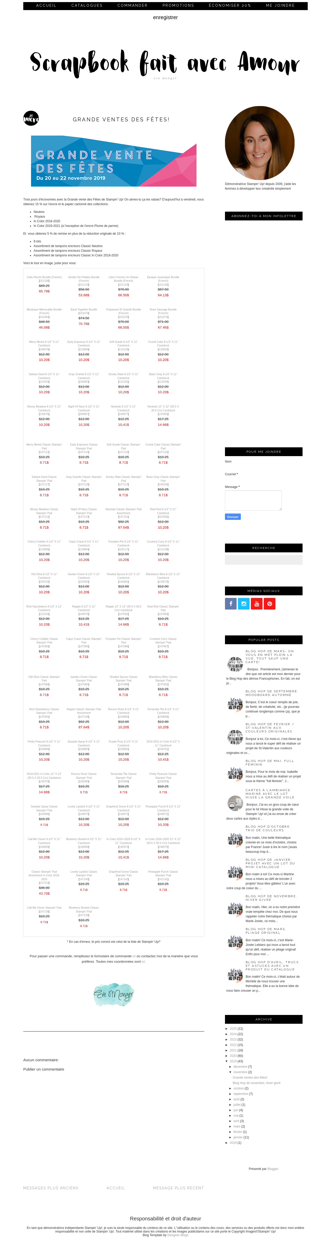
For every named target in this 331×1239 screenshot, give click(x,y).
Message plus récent (178, 1188)
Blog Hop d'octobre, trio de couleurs (268, 828)
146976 (83, 614)
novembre (240, 1072)
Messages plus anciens (51, 1188)
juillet (237, 1105)
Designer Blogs (177, 1235)
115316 (44, 614)
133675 (163, 581)
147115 (123, 452)
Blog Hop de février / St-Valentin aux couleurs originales (270, 727)
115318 (123, 349)
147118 (83, 484)
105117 (123, 549)
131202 (123, 381)
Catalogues (87, 5)
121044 (163, 381)
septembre (241, 1094)
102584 (83, 581)
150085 (44, 814)
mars (237, 1126)
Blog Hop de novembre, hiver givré (257, 1083)
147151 (123, 516)
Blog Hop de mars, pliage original (266, 930)
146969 (44, 846)
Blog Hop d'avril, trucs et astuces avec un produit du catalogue (272, 965)
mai (236, 1115)
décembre (240, 1067)
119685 (44, 549)
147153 (44, 882)
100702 (44, 581)
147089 (83, 684)
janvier (238, 1137)
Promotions (178, 5)
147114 (83, 452)
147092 (163, 684)
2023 (233, 1039)
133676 (44, 414)
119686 (83, 349)
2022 (233, 1045)
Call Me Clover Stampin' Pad (44, 907)
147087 (163, 646)
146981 (123, 581)
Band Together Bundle (84, 309)
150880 (44, 749)
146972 (123, 814)
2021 (233, 1050)
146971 (163, 814)
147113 (123, 484)
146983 (83, 381)
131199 (163, 549)
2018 (233, 1143)
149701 (163, 749)
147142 (123, 879)
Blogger (272, 1169)
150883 (83, 749)
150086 (123, 781)
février (238, 1132)
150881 (123, 749)
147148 (83, 716)
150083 (163, 781)
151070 (123, 317)
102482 (163, 516)
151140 (163, 284)
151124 (123, 284)
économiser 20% (230, 5)
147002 (123, 614)
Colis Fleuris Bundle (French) (44, 277)
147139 (44, 911)
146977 (123, 414)
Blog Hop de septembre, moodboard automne (272, 693)
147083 (44, 646)
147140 (83, 879)
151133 (83, 284)
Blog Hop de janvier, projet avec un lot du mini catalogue (270, 863)
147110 (83, 516)
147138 (83, 915)
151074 (163, 317)
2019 (233, 1061)
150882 (123, 716)
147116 (163, 452)
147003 (163, 414)
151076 (83, 313)
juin (236, 1110)
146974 (163, 846)
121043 (44, 381)
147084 (163, 614)
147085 (83, 646)
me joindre (280, 5)
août (236, 1099)
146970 (83, 814)
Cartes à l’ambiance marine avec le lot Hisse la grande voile (270, 793)
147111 (44, 516)
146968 (83, 846)
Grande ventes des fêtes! (250, 1077)
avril (236, 1121)
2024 (233, 1034)
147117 (44, 484)
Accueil (46, 5)
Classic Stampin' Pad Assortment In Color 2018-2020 (44, 875)
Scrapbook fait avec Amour (165, 64)
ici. (144, 961)
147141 (163, 879)
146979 (44, 349)
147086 (123, 646)
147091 (44, 716)
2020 (233, 1056)
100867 (83, 414)
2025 (233, 1028)
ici (134, 956)
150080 (83, 781)
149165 (163, 484)
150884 (163, 716)
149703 (44, 781)
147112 (44, 452)
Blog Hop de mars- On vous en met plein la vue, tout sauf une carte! (270, 656)
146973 (123, 846)
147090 (44, 684)
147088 (123, 684)
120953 (163, 349)
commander (132, 5)
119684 (83, 549)
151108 (44, 280)
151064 (44, 317)
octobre (239, 1088)
